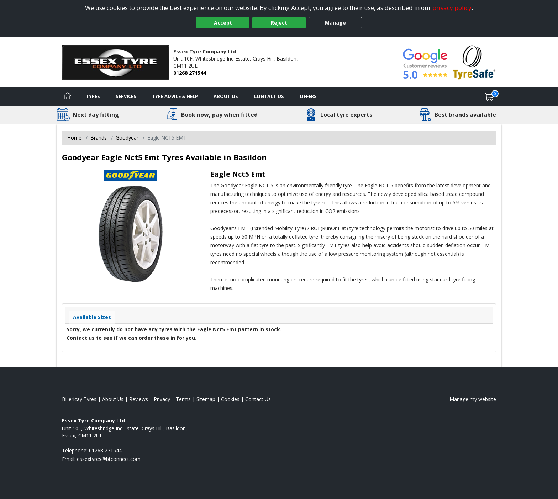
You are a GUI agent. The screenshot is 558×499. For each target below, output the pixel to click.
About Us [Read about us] (112, 399)
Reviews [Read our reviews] (138, 399)
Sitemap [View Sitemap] (205, 399)
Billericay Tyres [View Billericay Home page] (79, 399)
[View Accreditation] (474, 61)
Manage (335, 22)
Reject (279, 22)
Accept (223, 22)
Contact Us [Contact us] (269, 96)
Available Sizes (92, 317)
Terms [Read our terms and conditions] (183, 399)
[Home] (67, 96)
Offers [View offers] (308, 96)
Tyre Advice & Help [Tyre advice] (175, 96)
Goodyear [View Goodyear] (127, 137)
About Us (226, 96)
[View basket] (489, 96)
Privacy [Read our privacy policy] (162, 399)
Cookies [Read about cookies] (230, 399)
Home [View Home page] (74, 137)
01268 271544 (189, 72)
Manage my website (472, 399)
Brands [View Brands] (98, 137)
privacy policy (452, 8)
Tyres (93, 96)
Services (126, 96)
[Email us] (109, 459)
